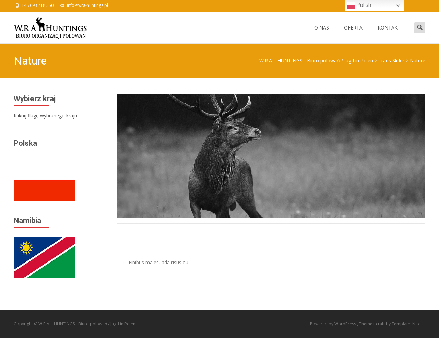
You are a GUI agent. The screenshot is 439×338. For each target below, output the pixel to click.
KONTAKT (389, 33)
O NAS (321, 33)
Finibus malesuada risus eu (155, 262)
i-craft (379, 324)
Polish (359, 5)
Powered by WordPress (333, 324)
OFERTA (353, 33)
